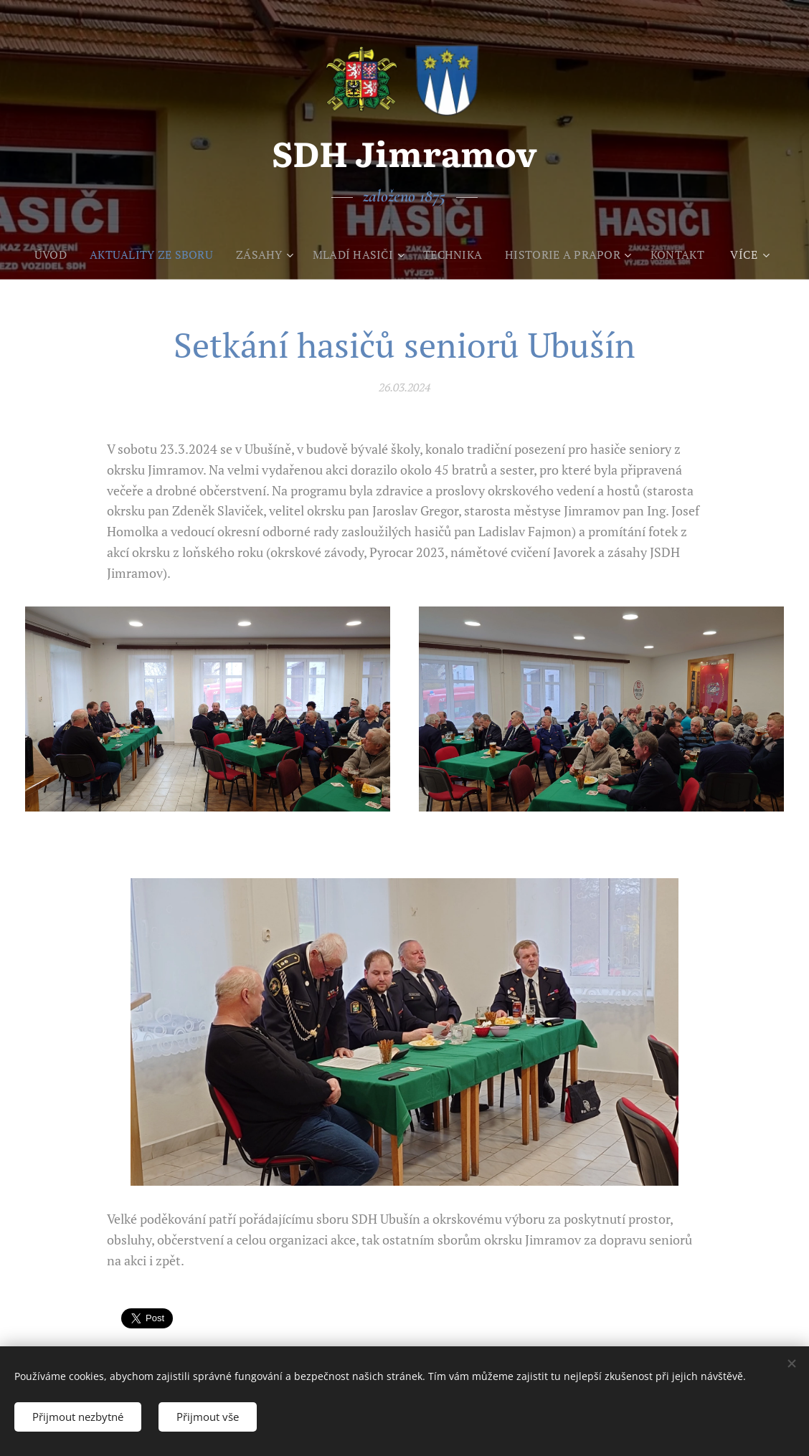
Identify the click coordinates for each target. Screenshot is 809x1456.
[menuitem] (43, 254)
